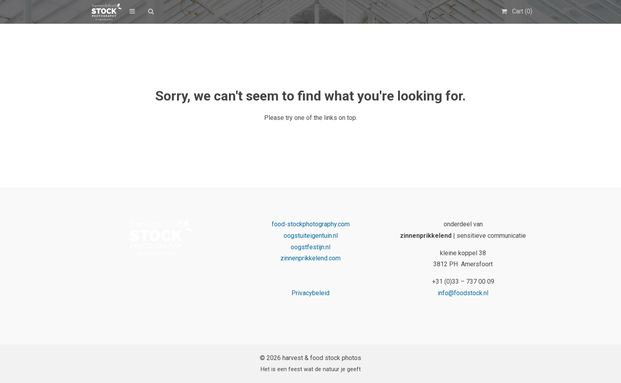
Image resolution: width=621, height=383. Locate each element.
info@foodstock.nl (463, 293)
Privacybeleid (310, 293)
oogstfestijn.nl (310, 247)
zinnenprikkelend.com (310, 258)
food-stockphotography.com (311, 224)
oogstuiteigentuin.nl (311, 235)
